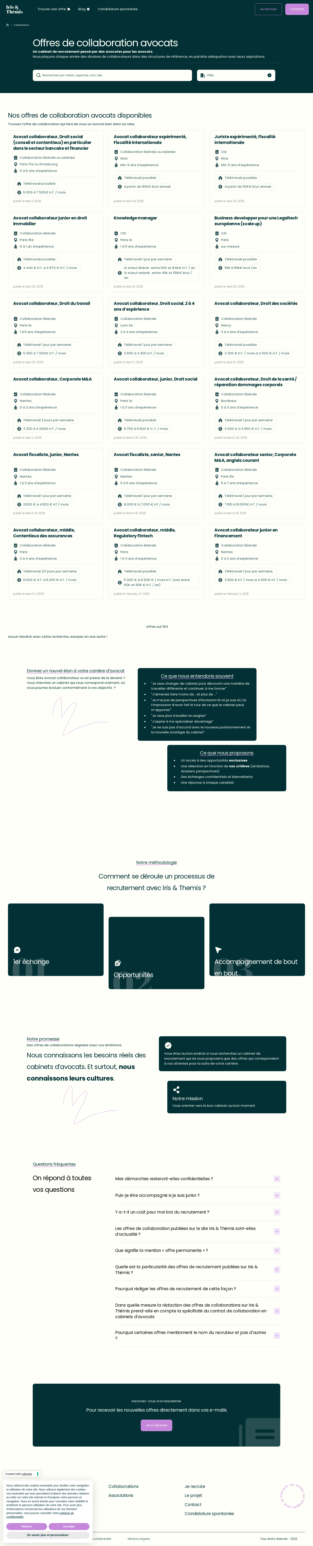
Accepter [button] (69, 1526)
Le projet (193, 1495)
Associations (120, 1495)
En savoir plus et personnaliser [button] (48, 1535)
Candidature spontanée (118, 9)
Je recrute (268, 9)
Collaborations (123, 1486)
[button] (54, 9)
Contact (297, 9)
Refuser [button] (27, 1526)
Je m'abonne (156, 1425)
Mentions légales (139, 1539)
